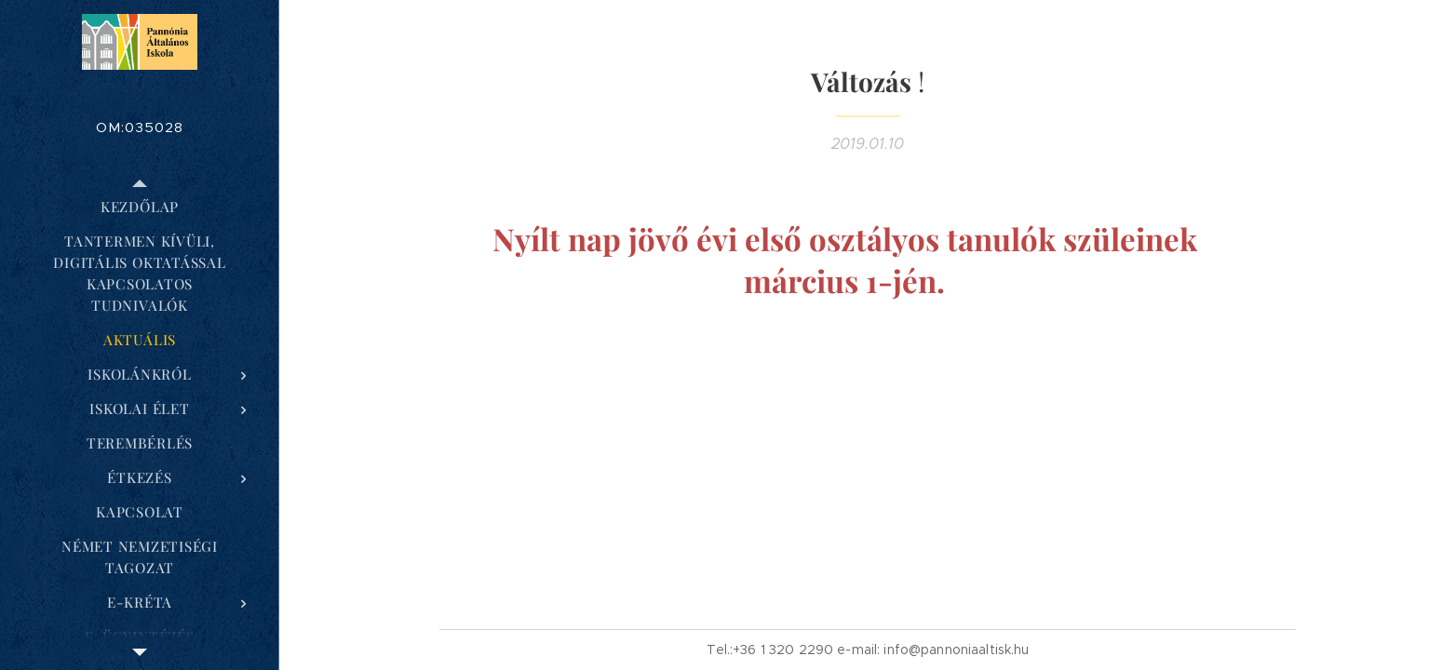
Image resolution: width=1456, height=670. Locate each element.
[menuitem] (140, 207)
